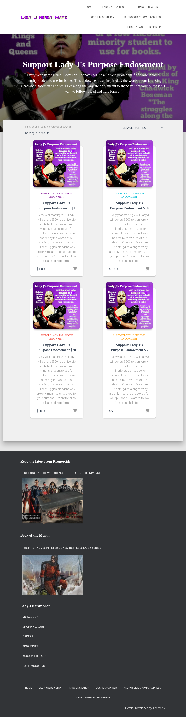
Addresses (30, 646)
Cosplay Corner (102, 17)
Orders (27, 636)
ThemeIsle (159, 708)
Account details (34, 656)
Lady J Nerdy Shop (115, 7)
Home (89, 7)
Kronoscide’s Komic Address (142, 17)
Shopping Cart (33, 626)
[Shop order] (143, 129)
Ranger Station (149, 7)
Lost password (33, 666)
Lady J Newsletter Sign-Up (144, 27)
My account (31, 616)
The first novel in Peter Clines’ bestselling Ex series (61, 547)
